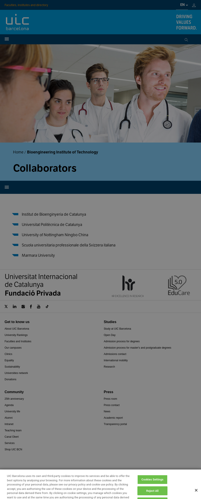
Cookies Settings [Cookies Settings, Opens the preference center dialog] (153, 489)
